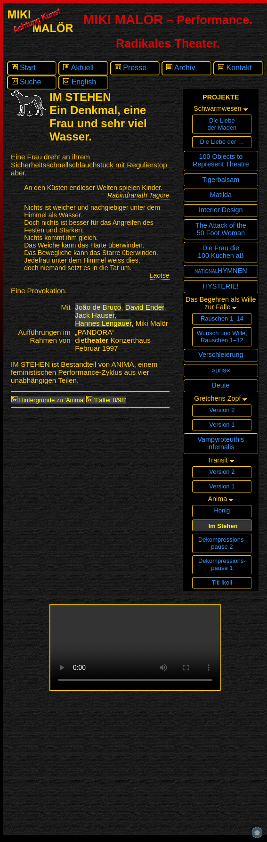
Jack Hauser (94, 315)
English (79, 82)
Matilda (221, 194)
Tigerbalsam (221, 179)
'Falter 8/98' (106, 400)
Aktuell (78, 68)
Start (24, 68)
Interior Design (221, 210)
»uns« (220, 370)
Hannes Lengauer (103, 323)
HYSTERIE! (221, 286)
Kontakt (235, 68)
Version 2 (222, 409)
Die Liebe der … (222, 141)
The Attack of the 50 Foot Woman (220, 229)
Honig (222, 510)
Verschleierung (220, 354)
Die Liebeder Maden (221, 124)
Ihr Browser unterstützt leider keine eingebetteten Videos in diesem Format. (135, 647)
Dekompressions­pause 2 (222, 543)
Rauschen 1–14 (222, 318)
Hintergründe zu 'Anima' (48, 400)
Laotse (160, 276)
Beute (221, 385)
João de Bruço (98, 307)
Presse (130, 68)
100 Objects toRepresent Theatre (221, 160)
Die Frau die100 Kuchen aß (221, 251)
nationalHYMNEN (220, 270)
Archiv (180, 68)
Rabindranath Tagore (138, 195)
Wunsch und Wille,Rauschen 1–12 (222, 337)
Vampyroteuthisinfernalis (220, 443)
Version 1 (222, 424)
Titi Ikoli (222, 582)
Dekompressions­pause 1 (222, 564)
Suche (26, 82)
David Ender (144, 307)
